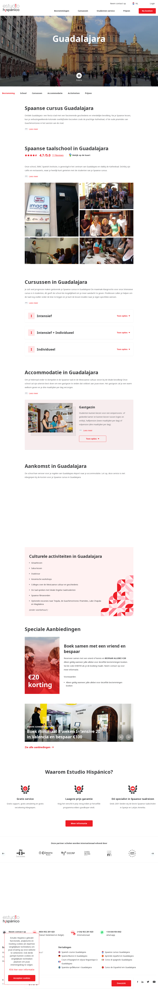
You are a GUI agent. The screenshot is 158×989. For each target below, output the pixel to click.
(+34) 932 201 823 (85, 931)
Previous (3, 853)
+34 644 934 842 (113, 931)
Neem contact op (17, 931)
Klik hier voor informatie (21, 969)
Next (152, 853)
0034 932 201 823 (47, 931)
